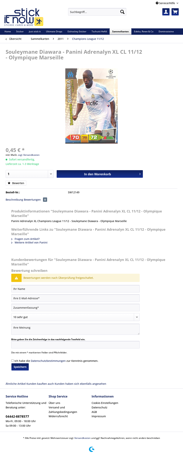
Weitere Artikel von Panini (29, 242)
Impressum (99, 416)
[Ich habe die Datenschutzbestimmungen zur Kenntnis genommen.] (12, 360)
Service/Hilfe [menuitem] (166, 3)
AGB (94, 412)
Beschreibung (14, 199)
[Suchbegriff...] (97, 12)
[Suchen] (122, 12)
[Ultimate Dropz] (54, 31)
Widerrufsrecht (58, 416)
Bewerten (16, 183)
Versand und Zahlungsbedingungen (63, 410)
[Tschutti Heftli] (99, 31)
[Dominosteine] (166, 31)
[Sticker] (20, 31)
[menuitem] (97, 13)
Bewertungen (35, 199)
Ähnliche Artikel (16, 383)
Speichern (20, 367)
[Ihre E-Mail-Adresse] (75, 298)
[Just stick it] (34, 31)
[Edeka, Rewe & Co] (143, 31)
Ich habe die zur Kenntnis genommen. (56, 361)
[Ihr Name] (75, 288)
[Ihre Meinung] (75, 329)
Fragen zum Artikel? (25, 239)
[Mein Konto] (166, 12)
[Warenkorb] (175, 12)
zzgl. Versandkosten (29, 154)
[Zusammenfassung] (75, 307)
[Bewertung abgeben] (75, 317)
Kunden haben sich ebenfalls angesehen (80, 383)
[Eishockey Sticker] (77, 31)
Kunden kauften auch (40, 383)
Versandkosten (82, 438)
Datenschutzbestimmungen (48, 361)
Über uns (54, 403)
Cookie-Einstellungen (105, 403)
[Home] (8, 31)
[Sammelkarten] (120, 31)
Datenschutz (99, 407)
